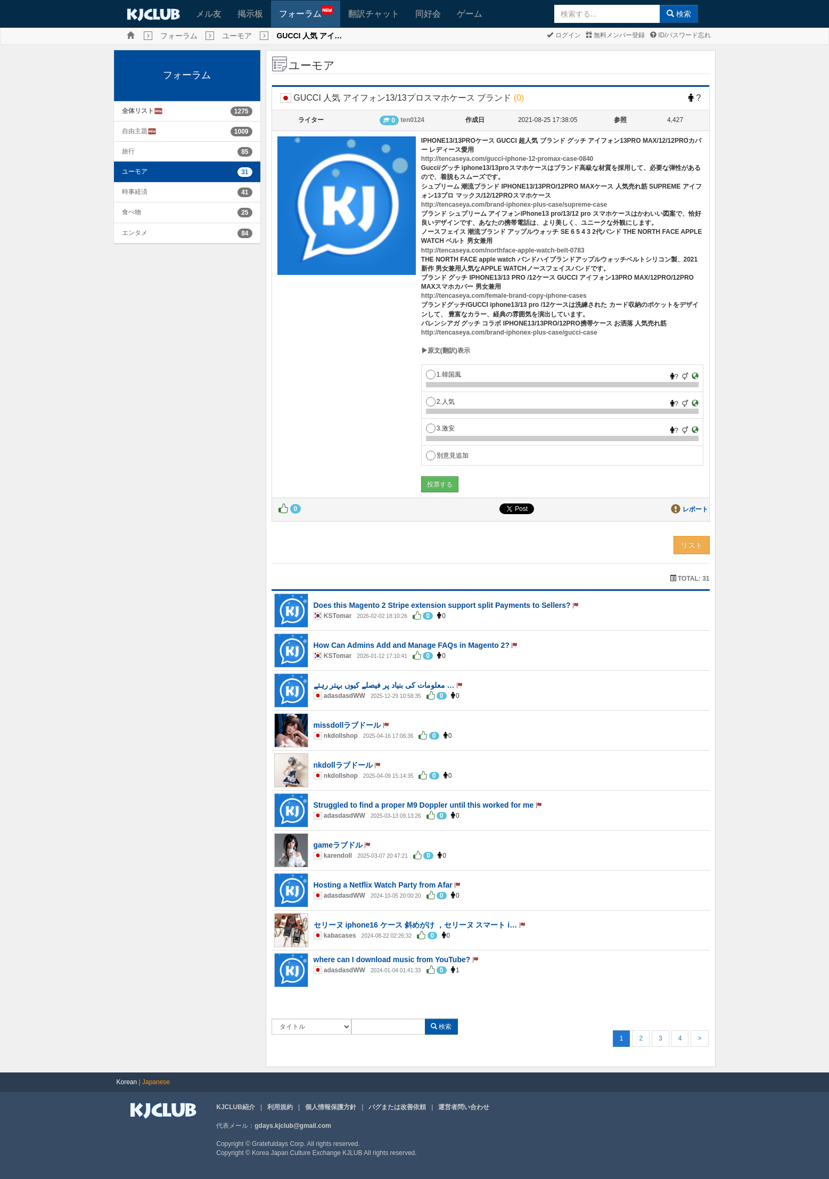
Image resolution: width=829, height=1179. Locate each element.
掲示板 (250, 13)
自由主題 (139, 131)
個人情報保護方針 (330, 1107)
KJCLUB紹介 (235, 1107)
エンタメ (134, 233)
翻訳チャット (373, 13)
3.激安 (440, 428)
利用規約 (280, 1107)
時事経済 (134, 192)
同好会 (428, 13)
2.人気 (440, 401)
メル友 (208, 13)
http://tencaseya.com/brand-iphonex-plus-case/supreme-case (514, 204)
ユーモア (237, 35)
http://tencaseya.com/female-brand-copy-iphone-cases (504, 295)
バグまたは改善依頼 (397, 1107)
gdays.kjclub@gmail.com (293, 1125)
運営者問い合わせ (463, 1107)
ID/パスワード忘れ (680, 35)
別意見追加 (447, 455)
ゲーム (469, 13)
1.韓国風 (443, 374)
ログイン (563, 35)
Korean (127, 1082)
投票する (440, 484)
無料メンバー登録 (615, 35)
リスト (691, 545)
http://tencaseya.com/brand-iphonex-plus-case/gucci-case (509, 332)
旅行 (128, 151)
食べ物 (131, 212)
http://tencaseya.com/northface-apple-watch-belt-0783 (503, 250)
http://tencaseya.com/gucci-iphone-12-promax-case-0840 (507, 158)
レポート (695, 509)
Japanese (156, 1082)
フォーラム (306, 12)
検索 (679, 14)
